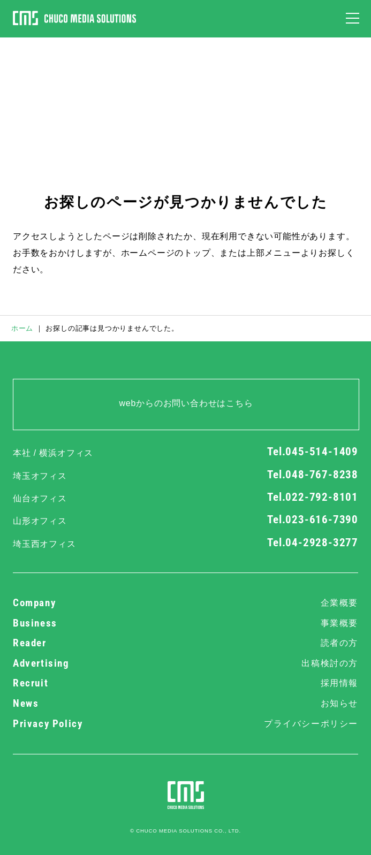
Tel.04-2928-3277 (312, 542)
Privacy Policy (185, 724)
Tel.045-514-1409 (312, 451)
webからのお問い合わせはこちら (186, 403)
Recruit (185, 683)
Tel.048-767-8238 (312, 474)
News (185, 703)
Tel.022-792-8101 (312, 497)
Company (185, 603)
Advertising (185, 663)
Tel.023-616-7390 (312, 519)
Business (185, 623)
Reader (185, 643)
